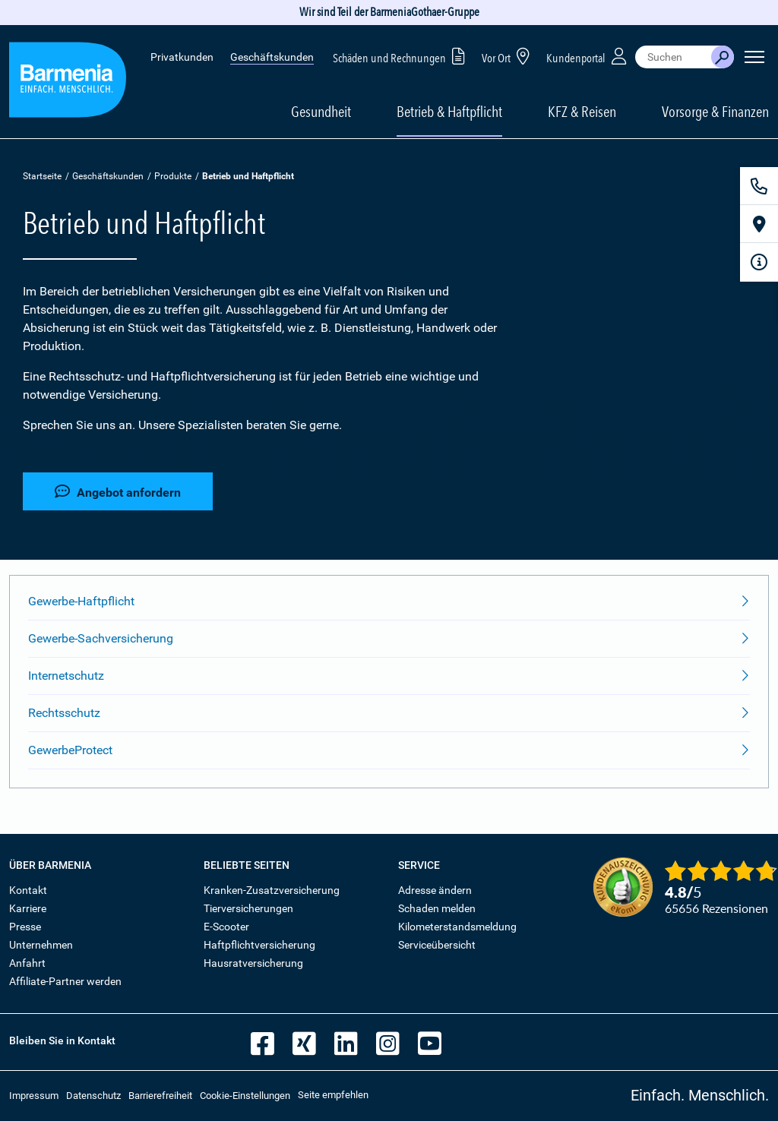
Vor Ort (508, 55)
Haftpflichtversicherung (259, 945)
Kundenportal (588, 55)
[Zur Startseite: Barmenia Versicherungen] (67, 82)
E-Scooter (226, 926)
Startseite (42, 176)
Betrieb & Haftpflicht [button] (449, 112)
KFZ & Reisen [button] (582, 112)
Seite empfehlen (333, 1094)
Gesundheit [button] (321, 112)
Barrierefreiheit (160, 1095)
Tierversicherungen (248, 908)
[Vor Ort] (759, 224)
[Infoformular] (759, 262)
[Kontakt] (759, 186)
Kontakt (28, 890)
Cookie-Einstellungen (245, 1095)
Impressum (34, 1095)
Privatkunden (181, 57)
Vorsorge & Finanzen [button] (715, 112)
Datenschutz (93, 1095)
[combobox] (673, 57)
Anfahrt (27, 963)
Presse (25, 926)
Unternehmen (41, 945)
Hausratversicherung (253, 963)
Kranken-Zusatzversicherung (272, 890)
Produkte (172, 176)
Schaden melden (437, 908)
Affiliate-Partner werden (65, 981)
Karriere (27, 908)
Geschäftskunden (272, 57)
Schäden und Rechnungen (401, 55)
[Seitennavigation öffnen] (754, 57)
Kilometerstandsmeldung (457, 926)
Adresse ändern (435, 890)
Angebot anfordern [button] (118, 492)
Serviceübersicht (437, 945)
